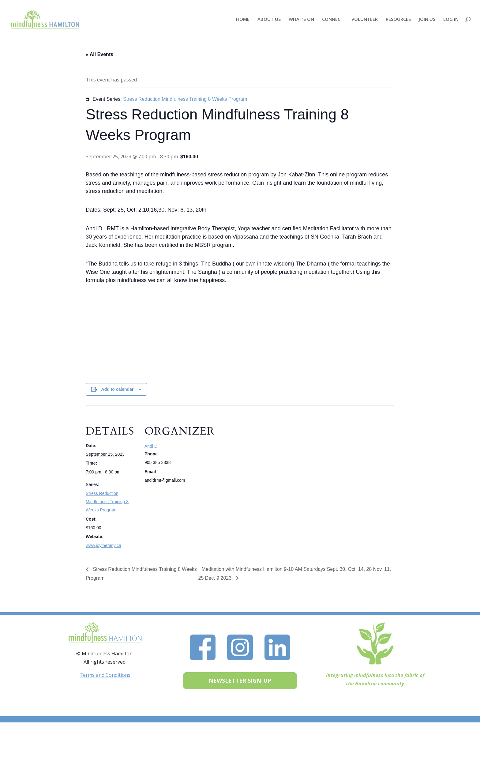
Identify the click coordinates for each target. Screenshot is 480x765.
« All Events (99, 54)
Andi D (150, 446)
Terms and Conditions (105, 675)
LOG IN (451, 19)
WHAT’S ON (301, 19)
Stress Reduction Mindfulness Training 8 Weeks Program (107, 501)
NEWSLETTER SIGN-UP (240, 680)
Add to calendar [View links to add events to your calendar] (117, 389)
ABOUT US (269, 19)
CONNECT (332, 19)
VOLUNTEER (364, 19)
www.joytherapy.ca (103, 545)
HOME (242, 19)
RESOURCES (398, 19)
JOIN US (427, 19)
